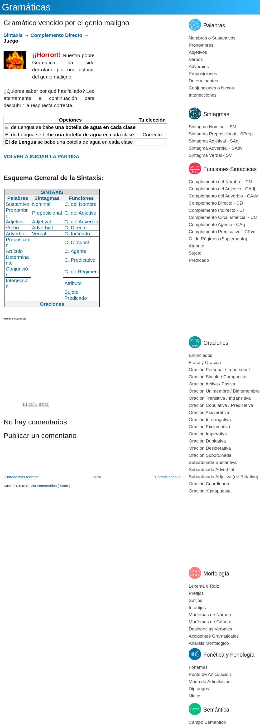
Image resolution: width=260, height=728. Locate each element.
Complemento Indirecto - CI (216, 210)
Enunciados (200, 355)
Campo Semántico (207, 722)
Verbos (196, 59)
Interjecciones (203, 95)
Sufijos (195, 600)
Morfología (216, 574)
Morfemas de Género (210, 621)
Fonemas (198, 667)
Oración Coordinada (209, 483)
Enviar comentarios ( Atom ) (48, 486)
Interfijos (197, 607)
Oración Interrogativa (210, 419)
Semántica (216, 710)
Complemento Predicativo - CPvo (222, 231)
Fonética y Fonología (229, 655)
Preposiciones (203, 73)
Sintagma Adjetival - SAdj (214, 140)
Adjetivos (198, 52)
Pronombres (201, 45)
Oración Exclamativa (209, 426)
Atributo (196, 245)
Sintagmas (216, 114)
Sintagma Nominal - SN (212, 126)
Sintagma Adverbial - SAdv (215, 148)
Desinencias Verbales (210, 628)
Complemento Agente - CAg (217, 224)
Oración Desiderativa (210, 448)
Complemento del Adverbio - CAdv (223, 195)
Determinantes (203, 80)
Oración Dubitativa (207, 440)
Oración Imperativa (208, 433)
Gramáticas (26, 7)
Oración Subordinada (210, 455)
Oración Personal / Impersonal (219, 369)
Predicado (199, 260)
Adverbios (199, 66)
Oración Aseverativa (209, 412)
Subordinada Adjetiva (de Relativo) (223, 476)
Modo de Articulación (210, 681)
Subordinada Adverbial (211, 469)
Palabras (214, 25)
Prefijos (196, 593)
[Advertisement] (138, 65)
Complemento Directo (56, 35)
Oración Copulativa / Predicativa (221, 405)
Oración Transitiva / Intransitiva (220, 398)
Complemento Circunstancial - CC (223, 217)
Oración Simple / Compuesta (217, 376)
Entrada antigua (167, 477)
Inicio (97, 477)
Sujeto (195, 253)
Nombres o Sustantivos (212, 37)
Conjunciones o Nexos (211, 87)
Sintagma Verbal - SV (210, 155)
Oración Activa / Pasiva (212, 383)
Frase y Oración (205, 362)
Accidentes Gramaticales (214, 636)
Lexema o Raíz (204, 586)
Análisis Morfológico (209, 643)
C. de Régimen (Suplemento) (218, 238)
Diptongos (199, 688)
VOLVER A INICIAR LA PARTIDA (41, 156)
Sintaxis (13, 35)
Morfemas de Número (210, 614)
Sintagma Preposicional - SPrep (221, 133)
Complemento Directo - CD (216, 203)
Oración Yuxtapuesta (210, 490)
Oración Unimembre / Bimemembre (224, 391)
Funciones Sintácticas (230, 169)
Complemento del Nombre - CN (220, 181)
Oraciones (215, 343)
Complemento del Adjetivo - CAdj (222, 188)
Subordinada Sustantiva (213, 462)
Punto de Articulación (210, 674)
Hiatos (195, 695)
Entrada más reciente (22, 477)
